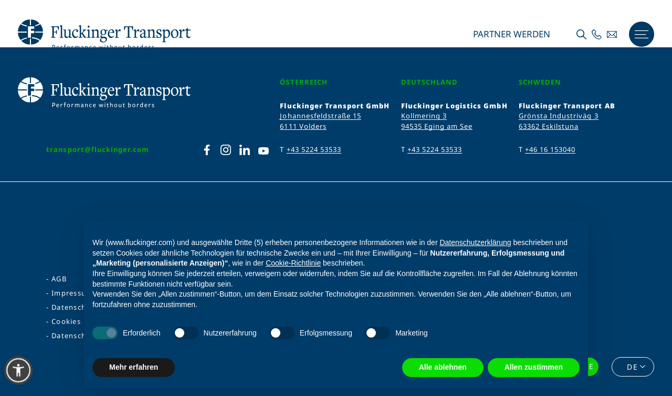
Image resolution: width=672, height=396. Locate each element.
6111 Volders (303, 126)
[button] (18, 370)
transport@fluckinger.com (97, 149)
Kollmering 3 (424, 115)
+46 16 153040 (550, 149)
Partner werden (510, 34)
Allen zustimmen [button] (534, 367)
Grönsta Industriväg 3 (558, 115)
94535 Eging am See (437, 126)
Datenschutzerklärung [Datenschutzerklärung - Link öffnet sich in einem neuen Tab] (475, 242)
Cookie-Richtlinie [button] (293, 263)
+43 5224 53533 (314, 149)
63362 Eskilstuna (549, 126)
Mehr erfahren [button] (133, 367)
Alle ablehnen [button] (443, 367)
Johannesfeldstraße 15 (320, 115)
